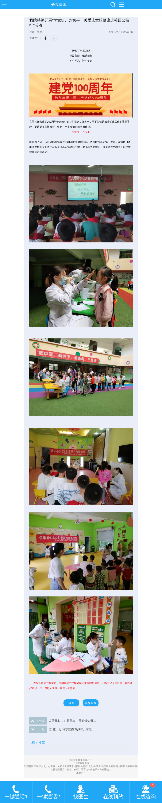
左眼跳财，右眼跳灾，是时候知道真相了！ (63, 721)
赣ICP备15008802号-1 (81, 760)
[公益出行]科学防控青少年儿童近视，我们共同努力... (63, 729)
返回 (71, 703)
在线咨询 (90, 703)
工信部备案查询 (81, 763)
